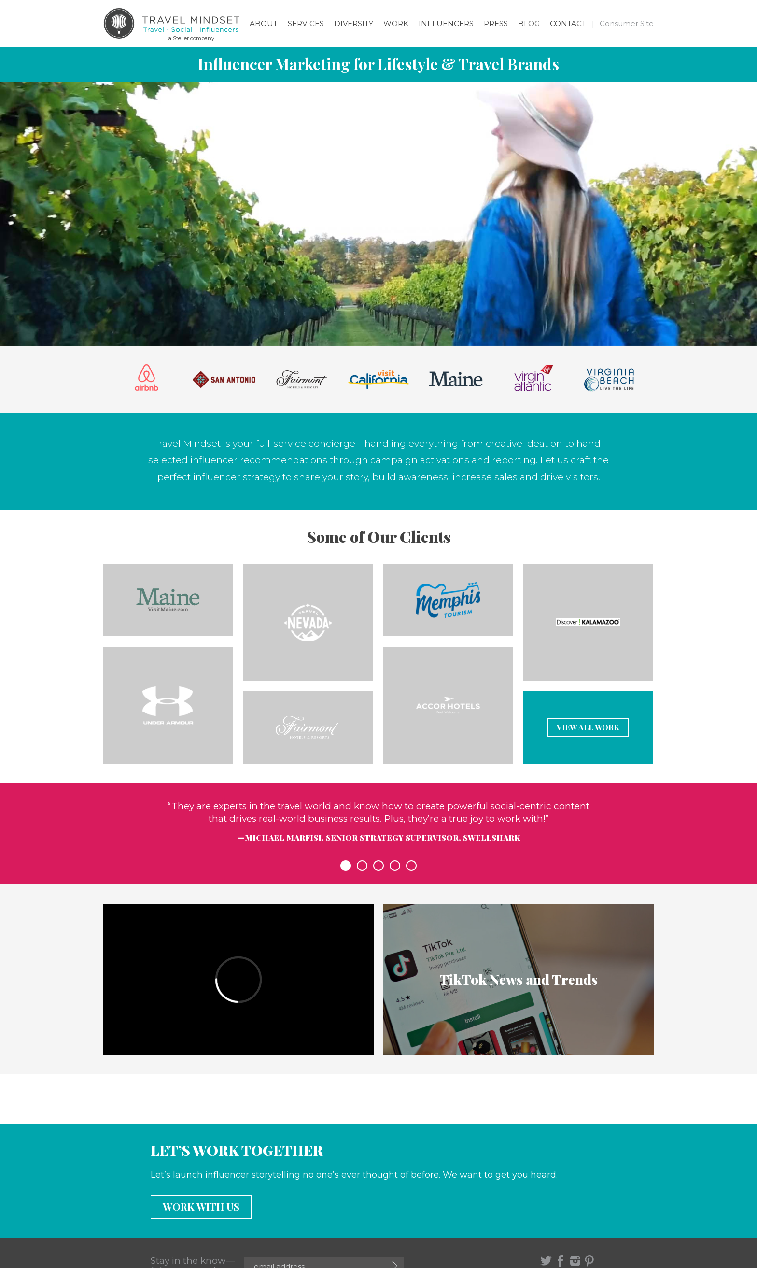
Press (496, 23)
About (264, 23)
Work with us (201, 1206)
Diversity (353, 23)
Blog (529, 23)
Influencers (446, 23)
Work (395, 23)
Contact (568, 23)
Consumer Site (627, 23)
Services (306, 23)
